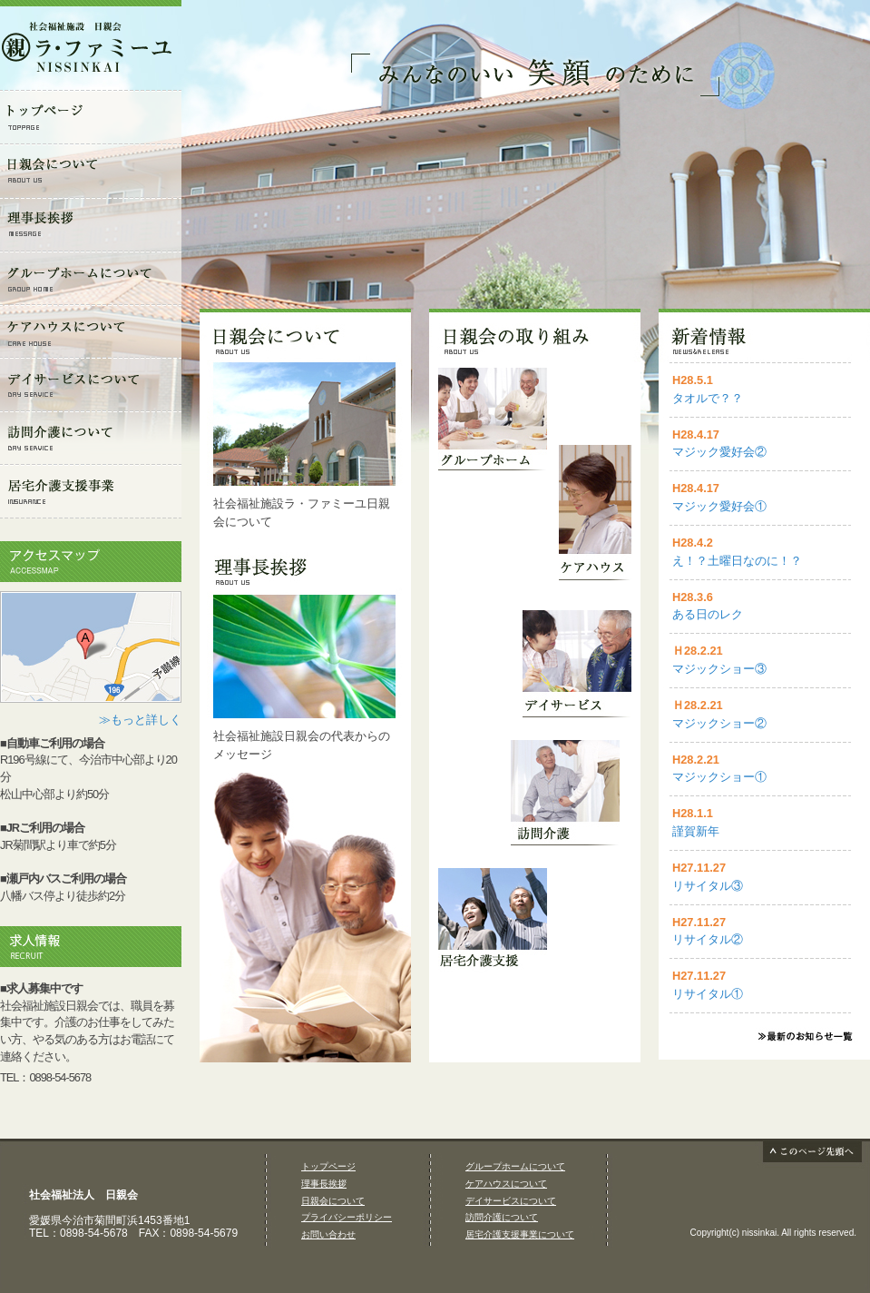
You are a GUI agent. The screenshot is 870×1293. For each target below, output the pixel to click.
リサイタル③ (707, 886)
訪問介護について (501, 1217)
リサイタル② (707, 939)
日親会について (333, 1201)
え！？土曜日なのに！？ (737, 561)
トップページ (328, 1166)
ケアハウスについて (506, 1184)
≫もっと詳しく (140, 719)
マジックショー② (719, 723)
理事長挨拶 (324, 1184)
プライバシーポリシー (346, 1217)
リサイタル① (707, 994)
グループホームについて (515, 1166)
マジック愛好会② (719, 452)
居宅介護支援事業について (519, 1234)
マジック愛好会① (719, 506)
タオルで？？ (707, 398)
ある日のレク (707, 614)
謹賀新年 (695, 831)
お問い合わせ (328, 1234)
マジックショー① (719, 777)
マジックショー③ (719, 669)
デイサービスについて (510, 1201)
